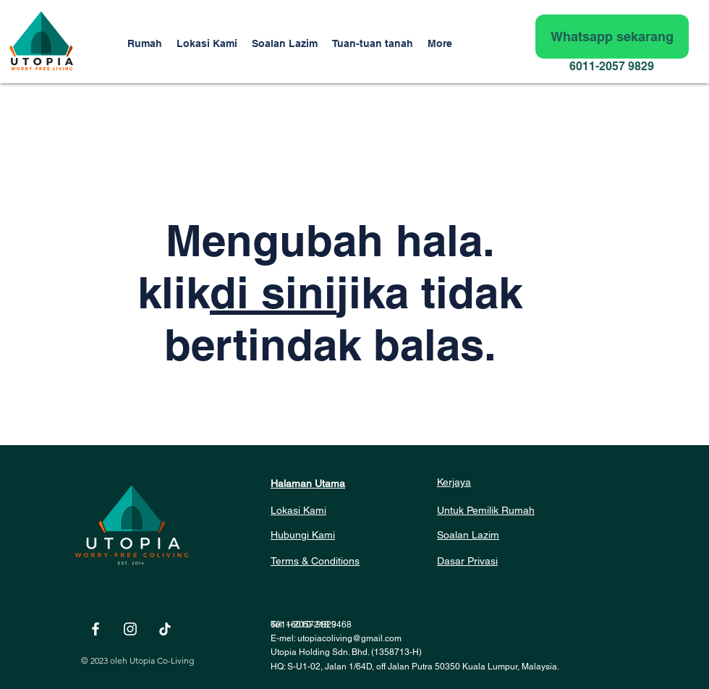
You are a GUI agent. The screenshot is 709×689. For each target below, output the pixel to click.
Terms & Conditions (315, 561)
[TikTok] (165, 629)
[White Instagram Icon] (130, 629)
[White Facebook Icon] (95, 629)
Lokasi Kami (298, 510)
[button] (372, 43)
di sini (273, 292)
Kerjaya (454, 482)
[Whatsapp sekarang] (612, 36)
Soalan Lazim (468, 535)
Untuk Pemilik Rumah (486, 510)
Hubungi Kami (303, 535)
